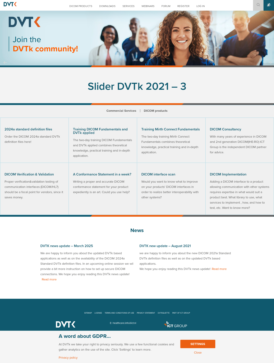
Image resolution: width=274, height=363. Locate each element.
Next (270, 66)
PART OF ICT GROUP (181, 313)
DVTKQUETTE (164, 313)
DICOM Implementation (228, 174)
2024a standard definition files (28, 129)
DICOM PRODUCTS (80, 6)
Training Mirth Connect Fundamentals (170, 129)
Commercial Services (121, 110)
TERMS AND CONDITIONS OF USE (119, 313)
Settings (197, 344)
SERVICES (128, 6)
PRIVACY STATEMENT (146, 313)
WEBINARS (148, 6)
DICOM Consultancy (225, 129)
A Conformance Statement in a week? (102, 174)
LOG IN (200, 6)
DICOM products (156, 110)
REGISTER (183, 6)
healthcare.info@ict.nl (124, 323)
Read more (49, 279)
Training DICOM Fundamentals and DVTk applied (100, 131)
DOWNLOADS (107, 6)
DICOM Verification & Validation (29, 174)
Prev (5, 66)
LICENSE (98, 313)
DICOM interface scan (158, 174)
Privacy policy (68, 357)
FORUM (165, 6)
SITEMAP (88, 313)
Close (198, 352)
